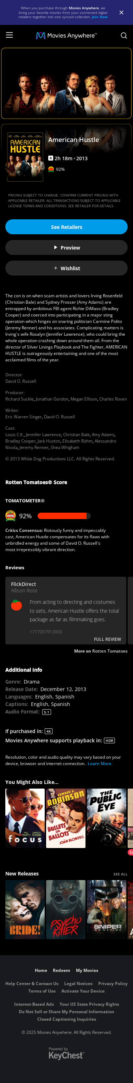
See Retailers (66, 227)
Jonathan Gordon (52, 399)
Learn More (99, 763)
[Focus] (25, 818)
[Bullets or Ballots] (65, 818)
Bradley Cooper (20, 441)
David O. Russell (20, 381)
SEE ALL (120, 874)
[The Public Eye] (106, 818)
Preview (66, 247)
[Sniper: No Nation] (106, 910)
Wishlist (66, 268)
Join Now (100, 16)
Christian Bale (76, 434)
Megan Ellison (84, 399)
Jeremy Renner (34, 447)
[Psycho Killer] (65, 910)
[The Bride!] (25, 910)
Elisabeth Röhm (77, 441)
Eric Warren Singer (23, 417)
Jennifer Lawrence (43, 434)
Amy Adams (103, 434)
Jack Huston (49, 441)
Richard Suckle (19, 399)
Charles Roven (113, 399)
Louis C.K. (14, 434)
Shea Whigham (65, 447)
